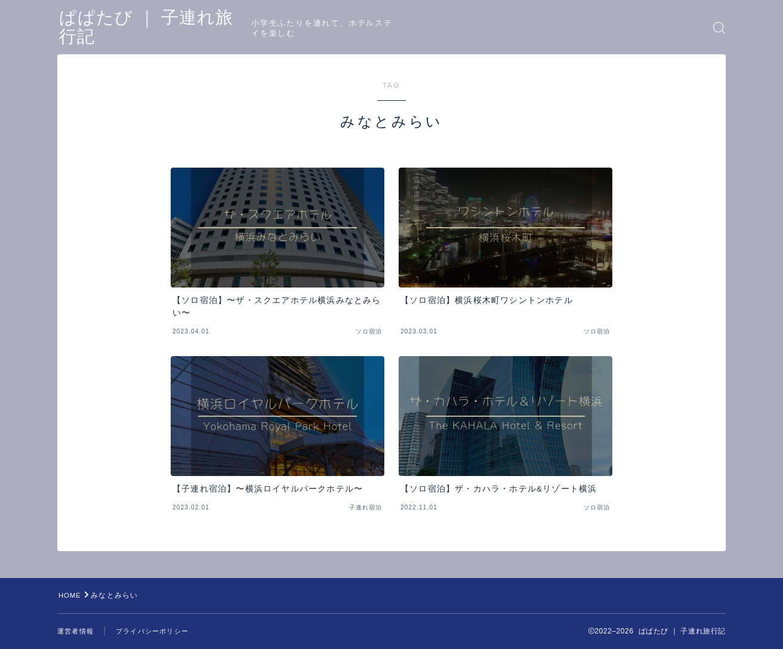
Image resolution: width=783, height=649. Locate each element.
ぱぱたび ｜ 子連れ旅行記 (167, 28)
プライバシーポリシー (158, 631)
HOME (70, 595)
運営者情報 (77, 631)
